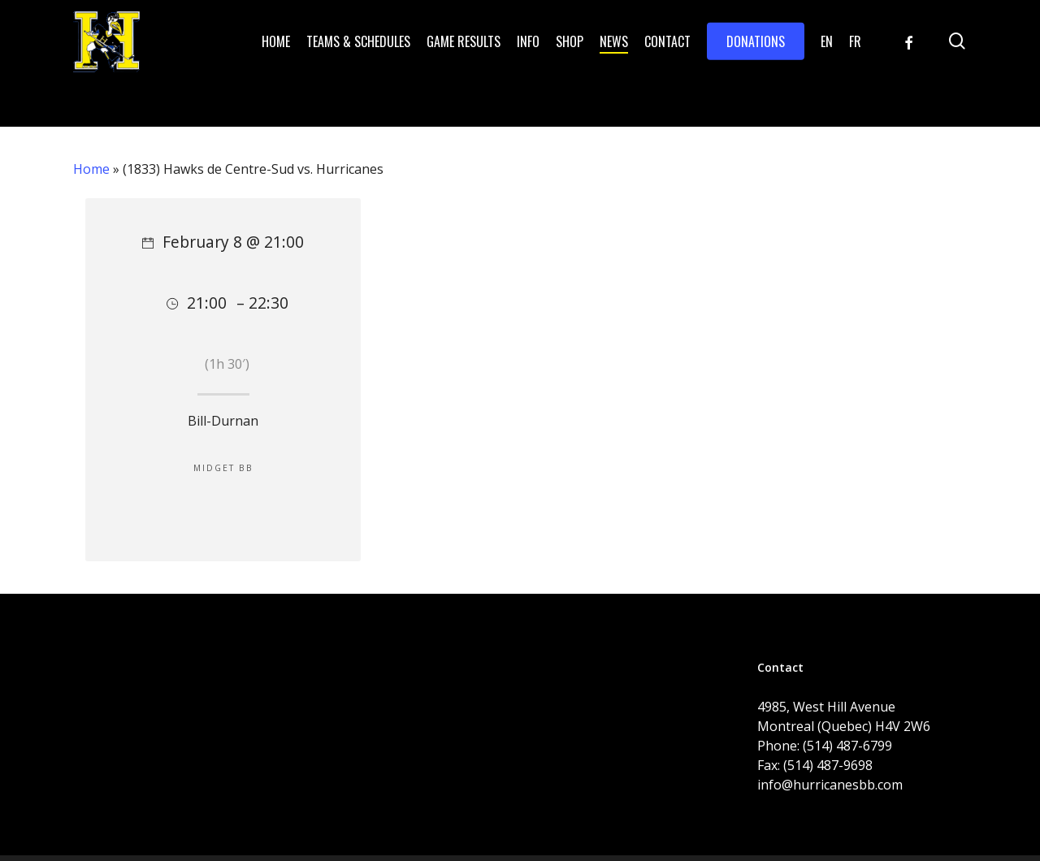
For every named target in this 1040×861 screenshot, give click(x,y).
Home (91, 169)
